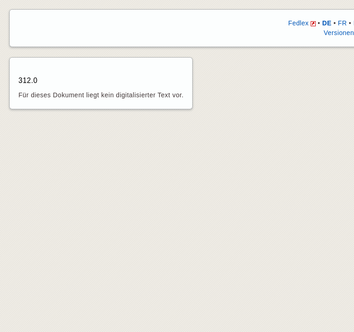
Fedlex (302, 23)
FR (342, 23)
